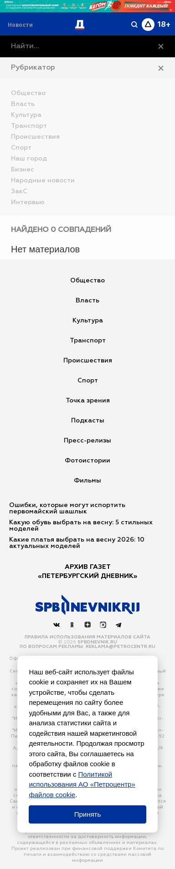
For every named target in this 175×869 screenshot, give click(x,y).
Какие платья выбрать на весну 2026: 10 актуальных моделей (76, 543)
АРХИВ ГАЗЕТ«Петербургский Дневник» (87, 571)
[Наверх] (87, 605)
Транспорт (88, 340)
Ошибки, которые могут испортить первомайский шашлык (67, 508)
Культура (87, 320)
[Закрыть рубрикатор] (161, 68)
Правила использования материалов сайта (87, 637)
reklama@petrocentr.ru (120, 646)
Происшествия (87, 360)
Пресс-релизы (87, 440)
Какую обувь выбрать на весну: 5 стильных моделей (81, 525)
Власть (87, 300)
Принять (87, 814)
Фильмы (87, 480)
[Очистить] (161, 46)
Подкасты (87, 420)
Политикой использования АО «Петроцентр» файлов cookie (82, 784)
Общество (87, 280)
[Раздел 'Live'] (21, 24)
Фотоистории (87, 460)
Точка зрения (88, 400)
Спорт (87, 380)
